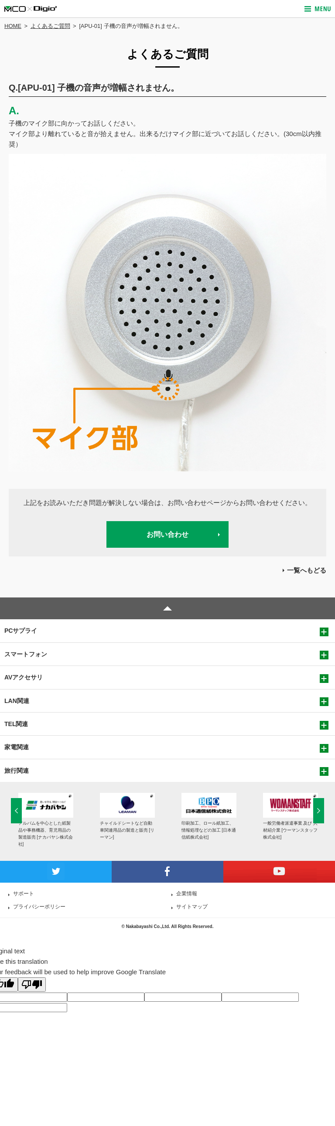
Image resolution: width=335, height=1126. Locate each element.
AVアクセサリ (23, 677)
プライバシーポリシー (39, 907)
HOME (12, 26)
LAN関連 (16, 700)
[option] (46, 820)
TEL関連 (16, 723)
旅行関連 (16, 770)
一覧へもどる (306, 570)
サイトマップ (192, 907)
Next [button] (318, 810)
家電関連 (16, 747)
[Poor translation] (32, 984)
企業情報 (186, 894)
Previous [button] (16, 810)
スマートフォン (25, 654)
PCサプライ (20, 630)
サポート (23, 894)
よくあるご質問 (50, 26)
